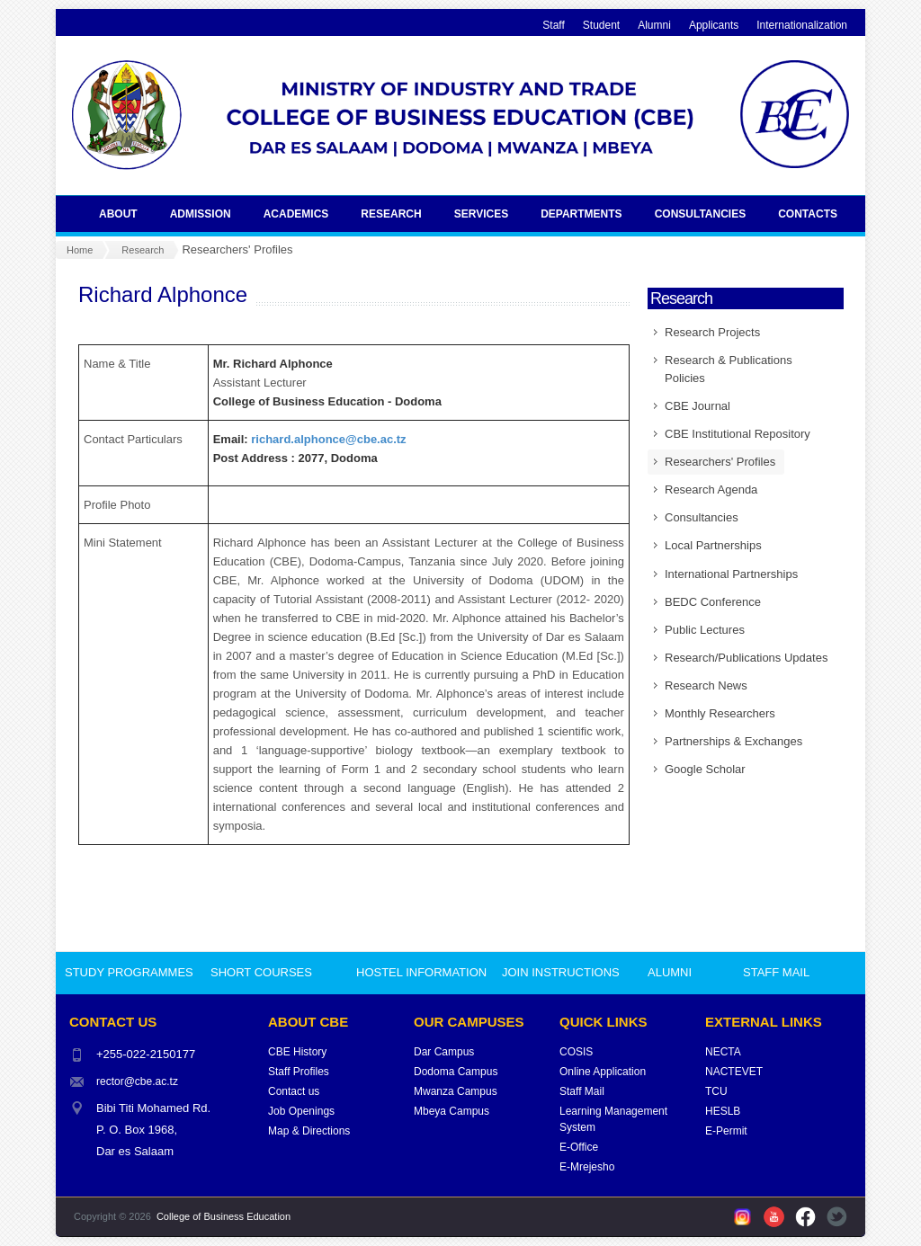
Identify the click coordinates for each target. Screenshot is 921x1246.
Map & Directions (309, 1131)
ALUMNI (670, 972)
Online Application (602, 1071)
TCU (716, 1091)
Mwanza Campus (455, 1091)
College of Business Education (223, 1216)
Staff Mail (581, 1091)
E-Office (578, 1147)
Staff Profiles (298, 1071)
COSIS (576, 1052)
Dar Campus (444, 1052)
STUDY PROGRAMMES (129, 972)
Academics (303, 214)
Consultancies (707, 214)
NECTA (723, 1052)
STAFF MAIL (776, 972)
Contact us (293, 1091)
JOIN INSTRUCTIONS (561, 972)
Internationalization (801, 25)
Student (601, 25)
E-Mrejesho (586, 1167)
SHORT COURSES (261, 972)
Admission (207, 214)
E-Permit (726, 1131)
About (124, 214)
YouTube (774, 1216)
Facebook (805, 1216)
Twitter (837, 1216)
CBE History (297, 1052)
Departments (587, 214)
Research (397, 214)
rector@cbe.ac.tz (137, 1081)
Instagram (742, 1216)
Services (487, 214)
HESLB (722, 1111)
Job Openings (301, 1111)
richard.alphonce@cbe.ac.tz (328, 439)
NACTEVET (734, 1071)
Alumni (654, 25)
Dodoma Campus (455, 1071)
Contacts (814, 214)
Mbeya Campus (451, 1111)
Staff (553, 25)
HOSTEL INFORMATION (421, 972)
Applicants (713, 25)
